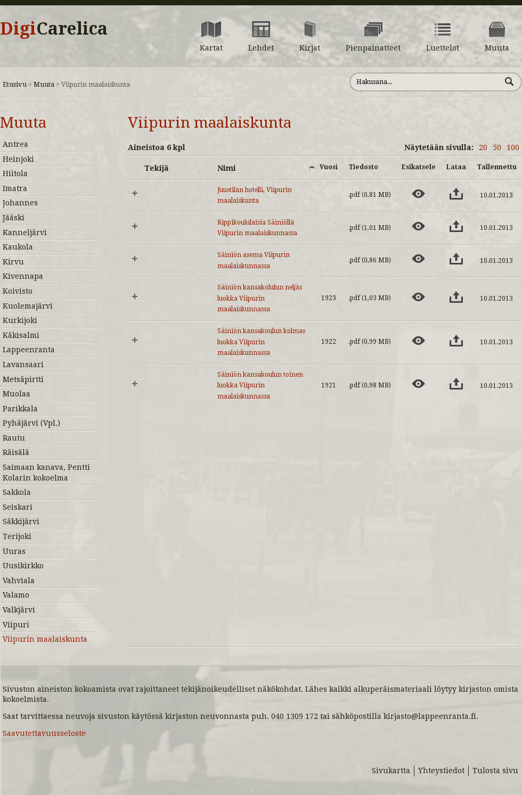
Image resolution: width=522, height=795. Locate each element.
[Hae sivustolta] (425, 82)
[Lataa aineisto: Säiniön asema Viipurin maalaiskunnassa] (456, 258)
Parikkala (20, 408)
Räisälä (16, 452)
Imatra (15, 188)
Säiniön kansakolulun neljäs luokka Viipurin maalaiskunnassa (259, 298)
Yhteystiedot (441, 770)
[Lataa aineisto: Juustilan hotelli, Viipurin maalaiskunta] (456, 194)
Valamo (16, 595)
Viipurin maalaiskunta (45, 639)
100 (513, 147)
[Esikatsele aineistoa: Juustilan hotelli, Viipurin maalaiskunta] (418, 194)
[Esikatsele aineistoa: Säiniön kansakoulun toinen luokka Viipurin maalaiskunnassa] (418, 384)
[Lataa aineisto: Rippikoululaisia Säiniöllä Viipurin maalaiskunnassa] (456, 226)
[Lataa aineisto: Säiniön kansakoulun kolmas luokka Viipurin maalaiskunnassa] (456, 340)
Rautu (14, 438)
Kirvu (13, 262)
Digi (54, 29)
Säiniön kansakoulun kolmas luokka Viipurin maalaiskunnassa (261, 342)
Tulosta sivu (495, 770)
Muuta (44, 84)
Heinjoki (18, 159)
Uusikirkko (23, 565)
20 (483, 147)
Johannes (20, 202)
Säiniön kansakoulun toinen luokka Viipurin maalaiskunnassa (260, 385)
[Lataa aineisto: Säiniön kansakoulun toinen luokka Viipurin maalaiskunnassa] (456, 384)
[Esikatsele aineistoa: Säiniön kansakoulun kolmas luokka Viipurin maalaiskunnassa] (418, 340)
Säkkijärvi (21, 521)
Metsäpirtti (23, 379)
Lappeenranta (29, 349)
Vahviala (19, 580)
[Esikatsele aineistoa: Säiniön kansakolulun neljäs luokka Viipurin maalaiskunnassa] (418, 297)
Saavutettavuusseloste (44, 733)
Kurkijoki (20, 320)
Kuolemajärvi (28, 306)
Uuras (14, 551)
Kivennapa (23, 276)
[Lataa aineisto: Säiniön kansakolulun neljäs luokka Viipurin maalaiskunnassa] (456, 297)
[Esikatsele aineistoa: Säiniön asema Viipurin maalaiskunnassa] (418, 258)
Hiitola (15, 173)
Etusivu (15, 84)
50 (497, 147)
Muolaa (16, 394)
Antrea (15, 144)
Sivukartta (391, 770)
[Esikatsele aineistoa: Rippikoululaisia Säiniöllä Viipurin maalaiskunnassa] (418, 226)
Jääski (14, 217)
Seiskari (17, 507)
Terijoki (17, 536)
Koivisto (17, 291)
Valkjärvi (19, 610)
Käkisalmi (21, 335)
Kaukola (18, 247)
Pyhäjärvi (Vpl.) (31, 423)
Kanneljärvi (25, 232)
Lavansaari (23, 364)
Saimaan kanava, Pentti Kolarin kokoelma (46, 472)
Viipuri (16, 624)
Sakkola (17, 492)
